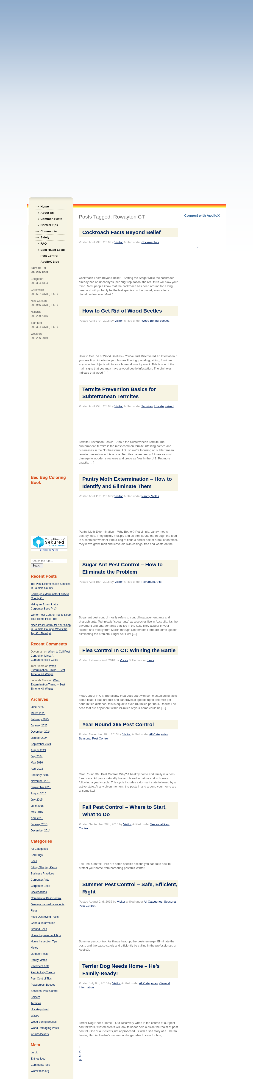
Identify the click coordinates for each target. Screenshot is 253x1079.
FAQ (44, 243)
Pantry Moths (39, 960)
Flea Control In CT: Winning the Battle (129, 650)
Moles (34, 947)
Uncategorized (39, 1009)
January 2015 (39, 824)
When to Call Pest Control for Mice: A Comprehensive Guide (50, 655)
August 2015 (38, 793)
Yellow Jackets (40, 1034)
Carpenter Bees (40, 885)
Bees (34, 861)
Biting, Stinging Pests (44, 867)
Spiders (35, 997)
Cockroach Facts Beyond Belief (121, 232)
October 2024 (39, 737)
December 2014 (40, 830)
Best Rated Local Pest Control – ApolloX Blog (53, 250)
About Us (47, 212)
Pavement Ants (40, 966)
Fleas (34, 910)
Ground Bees (39, 929)
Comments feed (40, 1064)
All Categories (39, 848)
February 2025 (40, 719)
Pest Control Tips (41, 978)
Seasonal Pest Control (44, 991)
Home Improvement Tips (46, 935)
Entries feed (38, 1058)
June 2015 (37, 805)
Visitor (118, 242)
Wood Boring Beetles (44, 1021)
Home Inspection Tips (44, 941)
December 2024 (40, 731)
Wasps (35, 1015)
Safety (45, 237)
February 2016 (40, 775)
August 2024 (38, 750)
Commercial (49, 231)
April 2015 (37, 818)
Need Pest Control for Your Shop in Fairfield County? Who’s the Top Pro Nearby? (51, 629)
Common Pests (51, 219)
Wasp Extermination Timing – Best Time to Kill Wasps (48, 670)
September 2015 (41, 787)
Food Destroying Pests (44, 916)
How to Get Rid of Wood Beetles (122, 311)
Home (45, 206)
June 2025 (37, 707)
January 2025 (39, 725)
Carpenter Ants (40, 879)
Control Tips (49, 225)
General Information (43, 923)
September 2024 (41, 744)
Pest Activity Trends (43, 972)
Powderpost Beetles (43, 984)
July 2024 (36, 756)
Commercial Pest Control (46, 898)
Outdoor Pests (39, 953)
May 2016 (37, 762)
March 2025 (38, 713)
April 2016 (37, 768)
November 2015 (40, 781)
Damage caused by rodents (47, 904)
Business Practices (42, 873)
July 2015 (36, 799)
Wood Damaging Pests (45, 1028)
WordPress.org (40, 1071)
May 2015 (37, 812)
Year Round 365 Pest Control (118, 724)
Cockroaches (39, 892)
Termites (36, 1003)
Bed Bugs (37, 855)
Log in (34, 1052)
